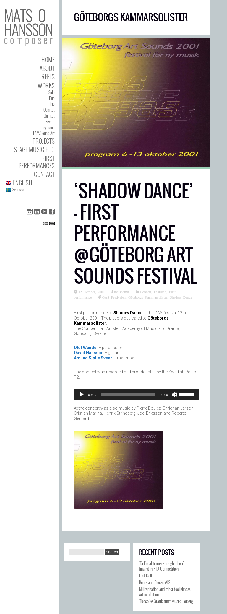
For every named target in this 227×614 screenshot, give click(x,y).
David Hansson (88, 352)
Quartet (49, 110)
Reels (48, 76)
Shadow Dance (181, 297)
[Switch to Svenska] (30, 189)
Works (46, 85)
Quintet (49, 116)
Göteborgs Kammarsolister (147, 297)
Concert (145, 292)
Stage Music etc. (34, 149)
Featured (160, 292)
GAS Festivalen (114, 297)
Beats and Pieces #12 (154, 582)
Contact (44, 174)
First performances (36, 162)
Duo (52, 98)
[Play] (82, 395)
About (47, 68)
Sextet (50, 121)
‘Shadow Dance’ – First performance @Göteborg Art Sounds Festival (135, 233)
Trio (52, 104)
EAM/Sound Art (44, 133)
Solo (51, 92)
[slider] (128, 394)
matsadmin (122, 292)
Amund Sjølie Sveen (93, 358)
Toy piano (48, 127)
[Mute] (174, 395)
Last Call (145, 575)
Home (48, 59)
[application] (136, 394)
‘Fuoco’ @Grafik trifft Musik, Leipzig (166, 601)
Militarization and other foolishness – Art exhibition (166, 591)
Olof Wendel (86, 347)
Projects (44, 140)
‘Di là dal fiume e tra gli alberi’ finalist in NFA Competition (161, 566)
